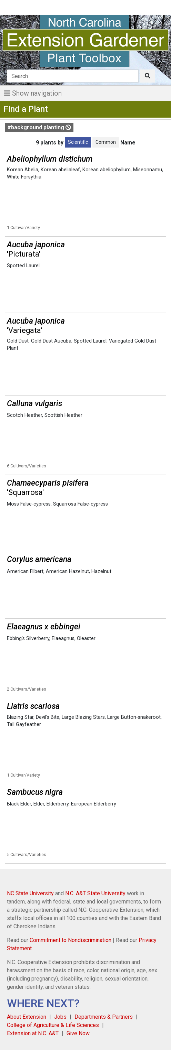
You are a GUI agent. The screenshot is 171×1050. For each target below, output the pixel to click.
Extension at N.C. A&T (33, 1033)
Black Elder (19, 804)
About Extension (26, 1017)
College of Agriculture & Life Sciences (53, 1025)
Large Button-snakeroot (134, 717)
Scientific (78, 142)
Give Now (78, 1033)
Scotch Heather (24, 415)
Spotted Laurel (23, 266)
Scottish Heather (63, 415)
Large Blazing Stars (83, 717)
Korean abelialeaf (60, 170)
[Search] (73, 76)
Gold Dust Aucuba (51, 341)
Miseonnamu (147, 170)
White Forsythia (24, 177)
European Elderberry (93, 804)
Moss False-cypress (29, 504)
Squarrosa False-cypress (80, 504)
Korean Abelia (22, 170)
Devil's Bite (47, 717)
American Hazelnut (67, 571)
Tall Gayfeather (24, 724)
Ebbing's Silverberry (28, 638)
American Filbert (25, 571)
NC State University (30, 893)
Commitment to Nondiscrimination (70, 940)
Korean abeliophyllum (106, 170)
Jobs (60, 1017)
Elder (38, 804)
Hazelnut (101, 571)
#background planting (39, 127)
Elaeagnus (63, 638)
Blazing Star (20, 717)
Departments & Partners (103, 1017)
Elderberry (58, 804)
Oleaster (86, 638)
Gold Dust (18, 341)
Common (105, 142)
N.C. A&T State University (95, 893)
